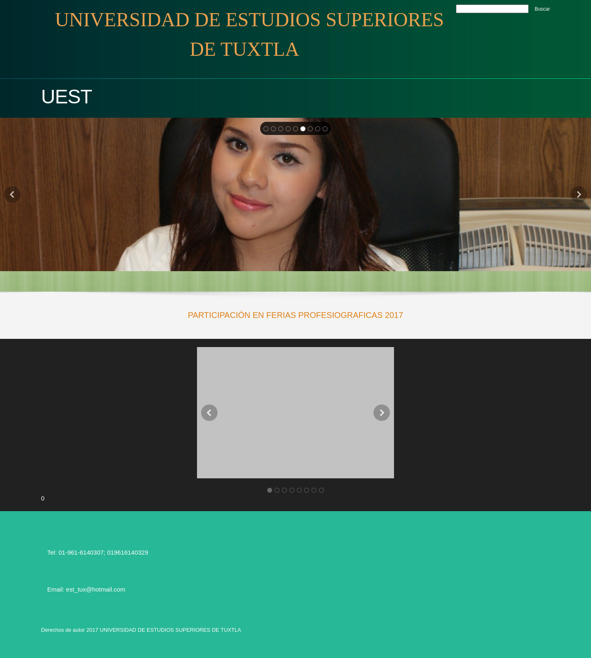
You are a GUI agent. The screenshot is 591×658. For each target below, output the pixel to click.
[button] (295, 412)
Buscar (542, 9)
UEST (66, 97)
